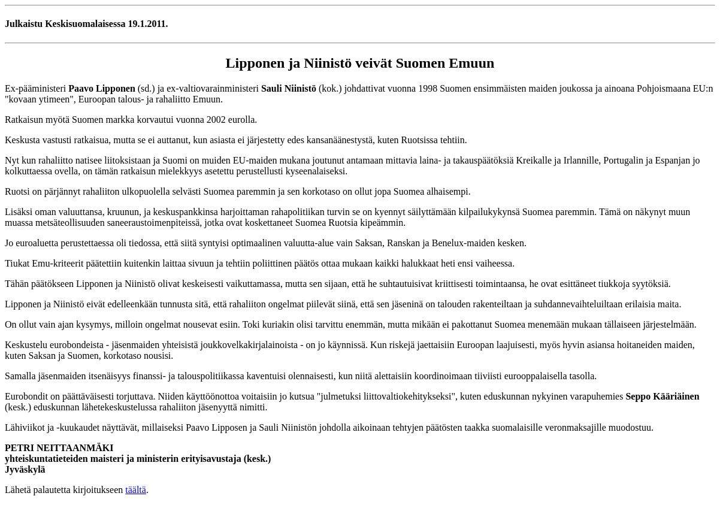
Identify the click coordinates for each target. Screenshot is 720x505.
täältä (135, 490)
